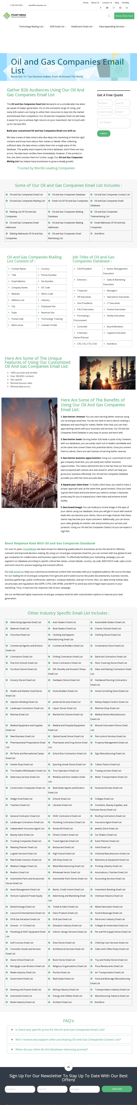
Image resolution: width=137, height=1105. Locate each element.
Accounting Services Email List (109, 878)
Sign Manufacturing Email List (109, 753)
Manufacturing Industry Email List (111, 995)
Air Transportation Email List (109, 972)
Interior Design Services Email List (69, 931)
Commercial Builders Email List (67, 645)
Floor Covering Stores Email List (110, 662)
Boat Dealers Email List (64, 628)
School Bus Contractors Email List (69, 753)
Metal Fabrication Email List (108, 906)
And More (99, 233)
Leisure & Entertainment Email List (27, 913)
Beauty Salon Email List (22, 834)
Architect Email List (62, 1002)
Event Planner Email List (106, 841)
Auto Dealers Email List (64, 622)
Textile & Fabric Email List (65, 906)
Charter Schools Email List (107, 628)
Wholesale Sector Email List (66, 872)
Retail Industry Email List (22, 1002)
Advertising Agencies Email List (25, 622)
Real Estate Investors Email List (25, 859)
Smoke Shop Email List (21, 764)
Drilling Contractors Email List (67, 656)
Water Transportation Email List (110, 776)
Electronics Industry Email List (109, 919)
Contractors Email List (21, 656)
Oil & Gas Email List (62, 919)
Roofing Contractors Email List (109, 816)
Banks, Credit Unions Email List (68, 889)
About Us (95, 2)
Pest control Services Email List (110, 736)
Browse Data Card (124, 15)
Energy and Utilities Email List (67, 995)
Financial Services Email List (108, 787)
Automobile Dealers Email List (109, 622)
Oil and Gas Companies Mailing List (27, 200)
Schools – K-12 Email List (22, 925)
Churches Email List (20, 634)
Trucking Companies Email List (25, 841)
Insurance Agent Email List (108, 822)
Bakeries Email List (19, 628)
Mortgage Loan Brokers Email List (27, 966)
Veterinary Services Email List (25, 776)
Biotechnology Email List (22, 906)
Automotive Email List (21, 995)
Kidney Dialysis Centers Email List (111, 701)
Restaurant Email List (63, 847)
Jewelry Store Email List (106, 828)
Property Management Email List (111, 742)
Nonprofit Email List (62, 828)
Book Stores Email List (63, 959)
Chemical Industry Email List (108, 895)
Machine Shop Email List (106, 708)
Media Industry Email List (22, 972)
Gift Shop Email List (62, 859)
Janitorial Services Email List (66, 701)
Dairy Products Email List (65, 913)
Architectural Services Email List (68, 949)
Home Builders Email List (65, 691)
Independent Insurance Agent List (27, 828)
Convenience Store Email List (109, 645)
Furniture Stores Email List (23, 669)
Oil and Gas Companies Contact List (112, 194)
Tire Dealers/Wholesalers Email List (28, 770)
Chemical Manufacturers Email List (112, 853)
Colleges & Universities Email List (111, 925)
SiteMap (125, 2)
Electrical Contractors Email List (110, 656)
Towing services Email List (107, 770)
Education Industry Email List (67, 925)
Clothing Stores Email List (107, 634)
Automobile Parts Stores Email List (69, 878)
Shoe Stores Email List (63, 942)
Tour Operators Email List (65, 770)
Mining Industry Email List (65, 989)
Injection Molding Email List (24, 701)
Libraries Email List (62, 805)
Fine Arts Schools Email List (23, 662)
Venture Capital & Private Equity (26, 895)
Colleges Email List (104, 798)
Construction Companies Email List (27, 787)
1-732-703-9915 (16, 5)
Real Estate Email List (63, 978)
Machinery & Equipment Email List (111, 859)
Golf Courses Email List (21, 942)
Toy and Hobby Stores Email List (111, 959)
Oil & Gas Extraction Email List (25, 919)
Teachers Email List (20, 805)
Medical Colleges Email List (23, 866)
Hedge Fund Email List (21, 798)
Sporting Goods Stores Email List (69, 764)
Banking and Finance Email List (25, 989)
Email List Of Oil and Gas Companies (70, 200)
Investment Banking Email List (109, 889)
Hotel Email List (102, 847)
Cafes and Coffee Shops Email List (111, 949)
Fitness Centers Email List (65, 834)
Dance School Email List (22, 959)
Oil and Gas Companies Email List (26, 194)
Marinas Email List (19, 714)
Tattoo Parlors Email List (107, 764)
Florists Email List (61, 972)
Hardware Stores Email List (66, 680)
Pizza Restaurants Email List (108, 966)
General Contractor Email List (25, 816)
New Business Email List (22, 736)
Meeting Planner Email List (23, 847)
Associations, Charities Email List (111, 872)
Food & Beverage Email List (108, 913)
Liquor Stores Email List (64, 708)
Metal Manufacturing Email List (68, 866)
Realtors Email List (19, 872)
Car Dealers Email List (105, 834)
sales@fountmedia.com (37, 5)
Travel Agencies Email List (65, 841)
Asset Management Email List (25, 889)
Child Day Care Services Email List (111, 942)
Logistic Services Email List (23, 853)
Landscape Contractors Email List (27, 708)
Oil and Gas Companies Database (68, 194)
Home (85, 2)
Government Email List (21, 978)
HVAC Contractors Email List (66, 816)
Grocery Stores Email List (22, 680)
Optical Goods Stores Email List (68, 736)
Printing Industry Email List (108, 866)
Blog (117, 2)
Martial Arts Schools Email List (67, 714)
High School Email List (63, 853)
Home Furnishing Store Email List (111, 691)
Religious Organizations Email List (69, 966)
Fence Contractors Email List (66, 662)
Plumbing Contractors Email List (68, 822)
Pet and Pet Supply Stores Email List (112, 931)
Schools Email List (61, 798)
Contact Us (107, 2)
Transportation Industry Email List (112, 989)
